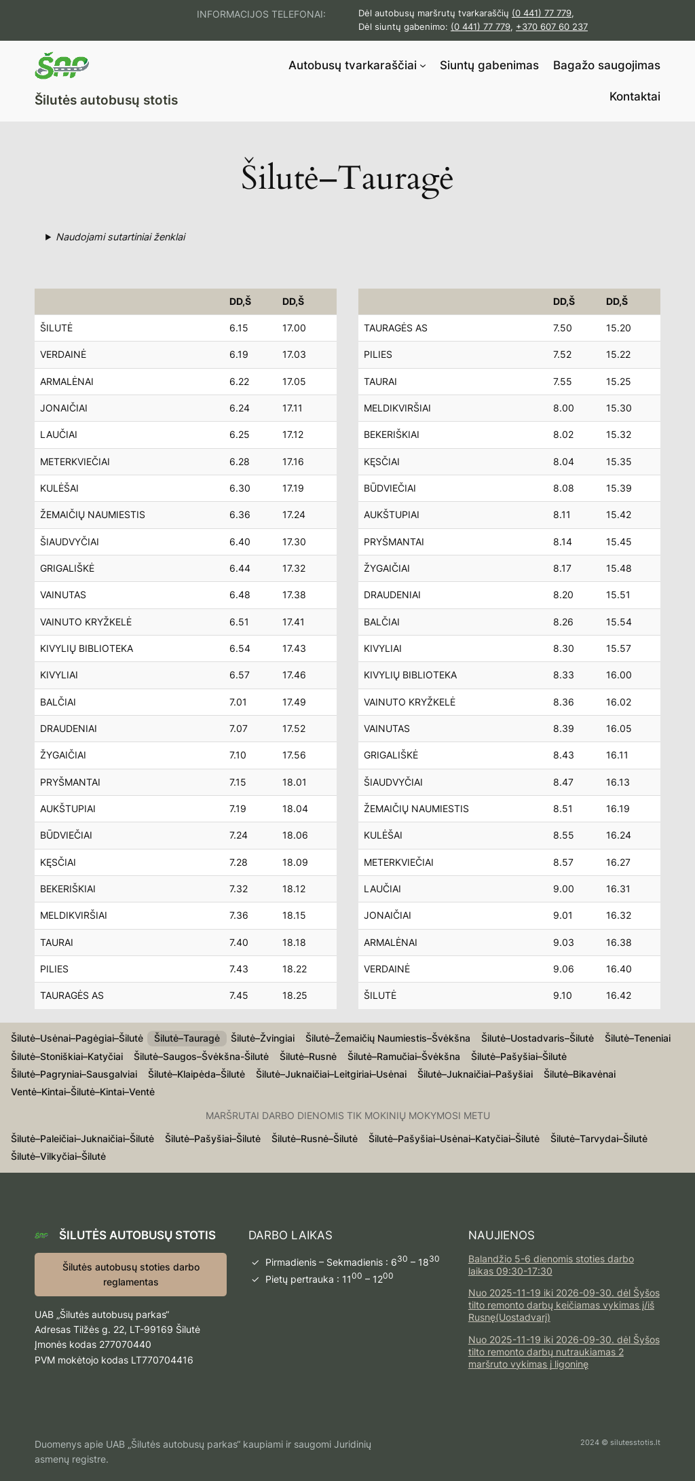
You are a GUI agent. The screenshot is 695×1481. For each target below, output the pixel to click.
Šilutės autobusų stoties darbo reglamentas (131, 1274)
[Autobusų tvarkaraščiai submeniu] (422, 65)
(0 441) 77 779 (541, 13)
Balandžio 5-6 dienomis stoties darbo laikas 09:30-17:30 (551, 1265)
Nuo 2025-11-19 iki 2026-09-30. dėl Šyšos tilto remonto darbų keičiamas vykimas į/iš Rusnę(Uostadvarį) (564, 1305)
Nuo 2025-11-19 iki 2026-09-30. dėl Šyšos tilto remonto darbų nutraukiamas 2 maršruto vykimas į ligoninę (564, 1352)
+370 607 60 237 (552, 27)
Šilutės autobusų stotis (106, 100)
